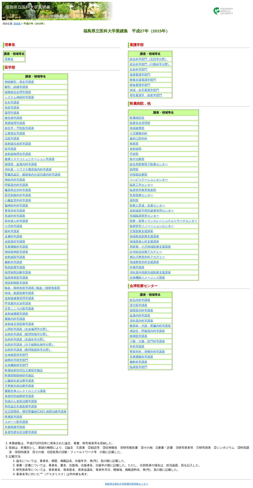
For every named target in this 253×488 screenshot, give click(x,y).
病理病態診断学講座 (18, 272)
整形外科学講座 (15, 210)
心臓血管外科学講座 (18, 200)
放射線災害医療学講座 (19, 324)
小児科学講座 (13, 226)
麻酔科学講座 (13, 262)
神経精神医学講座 (16, 251)
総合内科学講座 (140, 300)
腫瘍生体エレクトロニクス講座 (25, 390)
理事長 (9, 59)
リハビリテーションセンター (149, 179)
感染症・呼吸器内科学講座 (147, 331)
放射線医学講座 (15, 257)
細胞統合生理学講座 (18, 92)
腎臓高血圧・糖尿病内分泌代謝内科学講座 (32, 174)
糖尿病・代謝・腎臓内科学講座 (150, 325)
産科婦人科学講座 (16, 220)
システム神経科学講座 (19, 97)
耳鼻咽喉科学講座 (16, 246)
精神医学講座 (138, 336)
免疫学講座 (12, 107)
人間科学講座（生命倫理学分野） (27, 329)
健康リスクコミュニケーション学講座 (30, 159)
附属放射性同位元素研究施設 (24, 370)
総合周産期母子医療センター (149, 164)
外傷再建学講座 (15, 427)
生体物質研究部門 (16, 354)
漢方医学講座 (138, 305)
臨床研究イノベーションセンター (152, 226)
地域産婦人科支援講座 (144, 241)
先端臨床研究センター (144, 215)
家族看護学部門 (140, 84)
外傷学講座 (137, 267)
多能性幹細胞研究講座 (19, 396)
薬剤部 (134, 200)
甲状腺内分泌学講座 (18, 303)
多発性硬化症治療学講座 (21, 432)
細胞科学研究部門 (16, 360)
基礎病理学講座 (15, 123)
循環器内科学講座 (141, 310)
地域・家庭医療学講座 (19, 293)
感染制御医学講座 (16, 282)
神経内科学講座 (15, 179)
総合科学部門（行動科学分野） (150, 64)
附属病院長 (137, 117)
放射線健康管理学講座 (19, 298)
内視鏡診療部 (138, 174)
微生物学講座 (13, 117)
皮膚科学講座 (13, 236)
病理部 (134, 169)
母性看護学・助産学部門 (146, 95)
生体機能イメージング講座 (147, 277)
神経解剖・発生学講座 (19, 81)
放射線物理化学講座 (18, 153)
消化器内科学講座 (141, 320)
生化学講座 (12, 102)
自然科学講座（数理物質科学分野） (28, 349)
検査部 (134, 143)
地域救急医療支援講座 (144, 236)
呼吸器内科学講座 (16, 184)
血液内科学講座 (140, 315)
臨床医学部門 (138, 367)
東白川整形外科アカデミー (147, 257)
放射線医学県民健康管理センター (152, 210)
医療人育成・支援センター (147, 205)
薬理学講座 (12, 112)
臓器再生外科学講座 (18, 190)
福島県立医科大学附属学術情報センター (126, 483)
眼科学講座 (12, 231)
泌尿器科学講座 (15, 241)
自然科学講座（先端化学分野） (25, 339)
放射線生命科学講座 (18, 143)
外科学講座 (137, 346)
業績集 (17, 23)
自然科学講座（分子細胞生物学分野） (30, 344)
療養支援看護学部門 (143, 79)
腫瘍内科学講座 (15, 318)
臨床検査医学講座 (16, 277)
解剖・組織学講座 (16, 87)
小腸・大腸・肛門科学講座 (147, 341)
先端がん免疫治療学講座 (21, 401)
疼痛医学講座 (13, 416)
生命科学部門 (138, 69)
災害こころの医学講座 (19, 308)
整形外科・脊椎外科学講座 (147, 351)
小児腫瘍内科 (138, 133)
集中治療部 (137, 159)
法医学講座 (12, 138)
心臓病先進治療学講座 (19, 380)
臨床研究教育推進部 (143, 190)
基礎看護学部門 (140, 74)
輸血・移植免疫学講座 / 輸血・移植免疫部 (32, 287)
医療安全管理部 (140, 123)
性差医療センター (141, 195)
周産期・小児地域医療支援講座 (150, 246)
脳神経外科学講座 (16, 205)
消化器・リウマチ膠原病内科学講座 (28, 169)
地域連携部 (137, 128)
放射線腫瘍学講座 (16, 313)
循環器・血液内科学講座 (21, 164)
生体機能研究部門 (16, 365)
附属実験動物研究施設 (19, 375)
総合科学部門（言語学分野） (149, 59)
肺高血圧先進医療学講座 (21, 406)
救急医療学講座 (15, 267)
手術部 (134, 153)
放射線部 (135, 148)
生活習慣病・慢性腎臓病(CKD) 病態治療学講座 (36, 411)
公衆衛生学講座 (15, 133)
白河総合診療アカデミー (146, 251)
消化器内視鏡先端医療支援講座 (150, 272)
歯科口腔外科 (138, 138)
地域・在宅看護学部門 (144, 90)
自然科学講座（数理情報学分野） (27, 334)
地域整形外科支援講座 (144, 262)
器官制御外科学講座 (18, 195)
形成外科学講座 (15, 215)
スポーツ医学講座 (16, 421)
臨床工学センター (141, 184)
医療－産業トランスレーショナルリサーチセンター (163, 220)
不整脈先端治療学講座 (19, 385)
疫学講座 (10, 148)
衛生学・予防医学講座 (19, 128)
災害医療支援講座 (141, 231)
